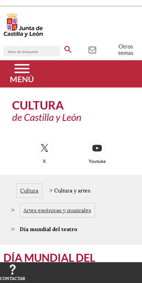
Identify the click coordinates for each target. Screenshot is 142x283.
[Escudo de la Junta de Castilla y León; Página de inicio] (23, 35)
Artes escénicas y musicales (57, 210)
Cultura (29, 190)
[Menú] (22, 74)
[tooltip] (92, 49)
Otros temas (126, 49)
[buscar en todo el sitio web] (68, 48)
